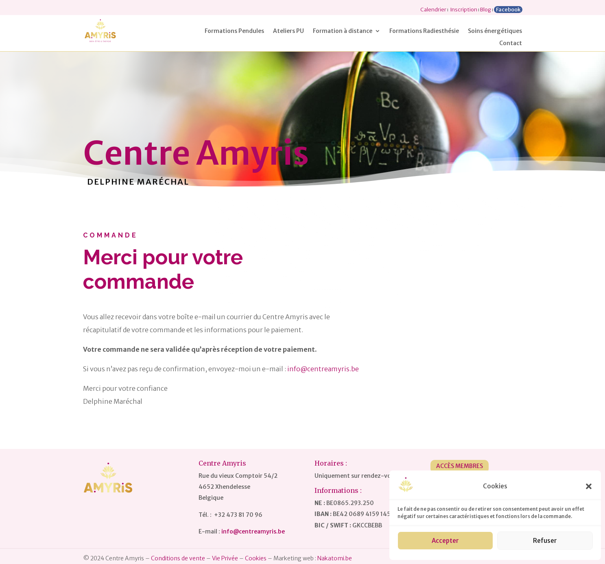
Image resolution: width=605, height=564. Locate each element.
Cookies (255, 558)
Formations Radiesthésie (424, 31)
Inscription (463, 9)
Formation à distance (342, 31)
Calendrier (433, 9)
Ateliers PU (288, 31)
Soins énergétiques (495, 31)
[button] (589, 486)
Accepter (445, 540)
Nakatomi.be (334, 558)
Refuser (545, 540)
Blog (485, 9)
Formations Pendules (234, 31)
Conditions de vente (178, 558)
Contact (510, 43)
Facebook (508, 9)
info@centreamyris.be (323, 369)
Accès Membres (459, 466)
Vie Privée (225, 558)
